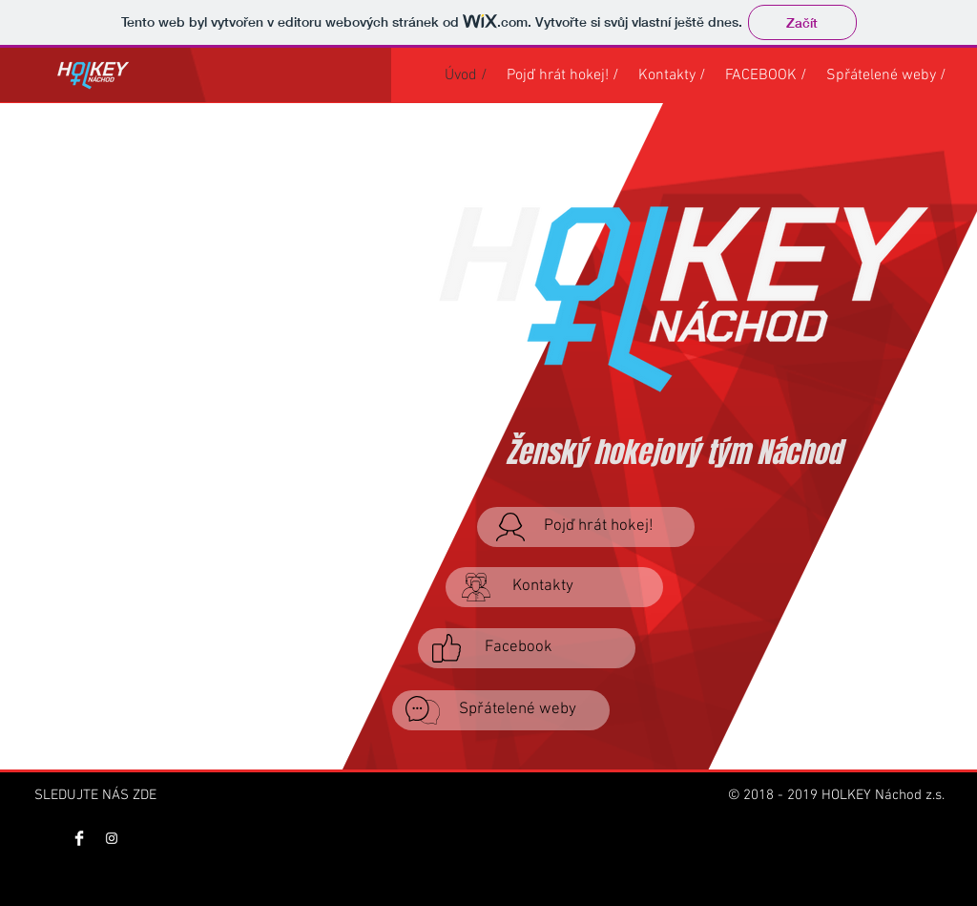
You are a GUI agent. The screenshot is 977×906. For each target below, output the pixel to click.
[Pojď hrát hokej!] (586, 527)
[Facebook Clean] (79, 838)
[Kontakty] (554, 587)
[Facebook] (526, 648)
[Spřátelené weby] (501, 710)
